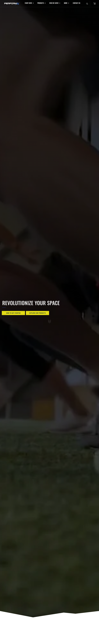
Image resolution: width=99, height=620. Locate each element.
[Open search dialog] (87, 4)
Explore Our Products (37, 313)
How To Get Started (13, 313)
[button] (29, 3)
